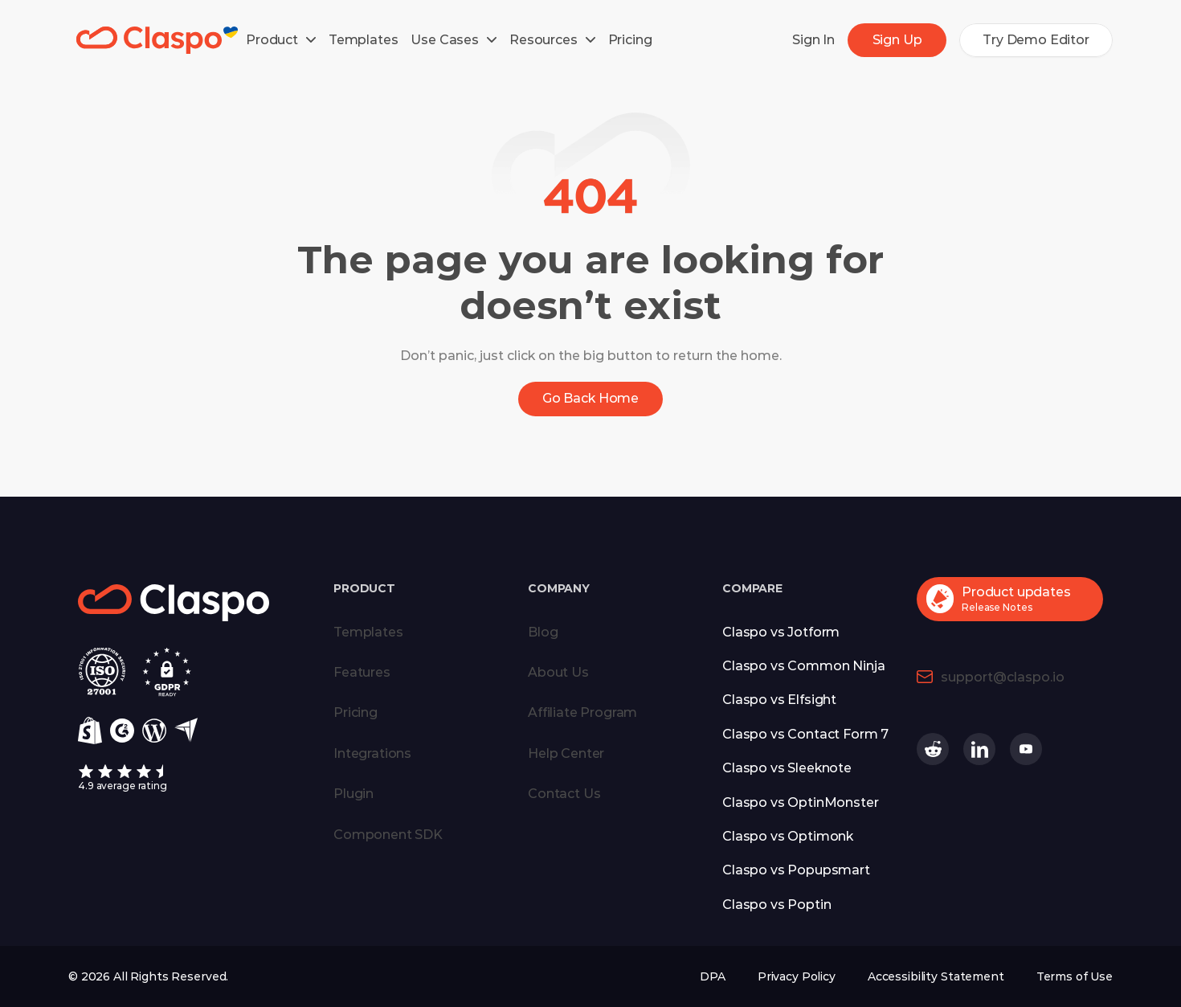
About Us (558, 672)
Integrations (372, 753)
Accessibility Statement (936, 976)
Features (361, 672)
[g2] (122, 730)
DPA (712, 976)
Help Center (566, 753)
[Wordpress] (154, 730)
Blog (543, 632)
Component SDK (388, 834)
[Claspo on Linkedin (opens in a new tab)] (979, 749)
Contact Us (564, 793)
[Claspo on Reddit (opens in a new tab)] (933, 749)
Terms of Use (1074, 976)
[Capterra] (186, 730)
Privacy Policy (797, 976)
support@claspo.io (1003, 677)
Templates (368, 632)
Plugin (353, 793)
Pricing (355, 712)
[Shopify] (90, 730)
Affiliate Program (582, 712)
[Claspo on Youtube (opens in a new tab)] (1026, 749)
